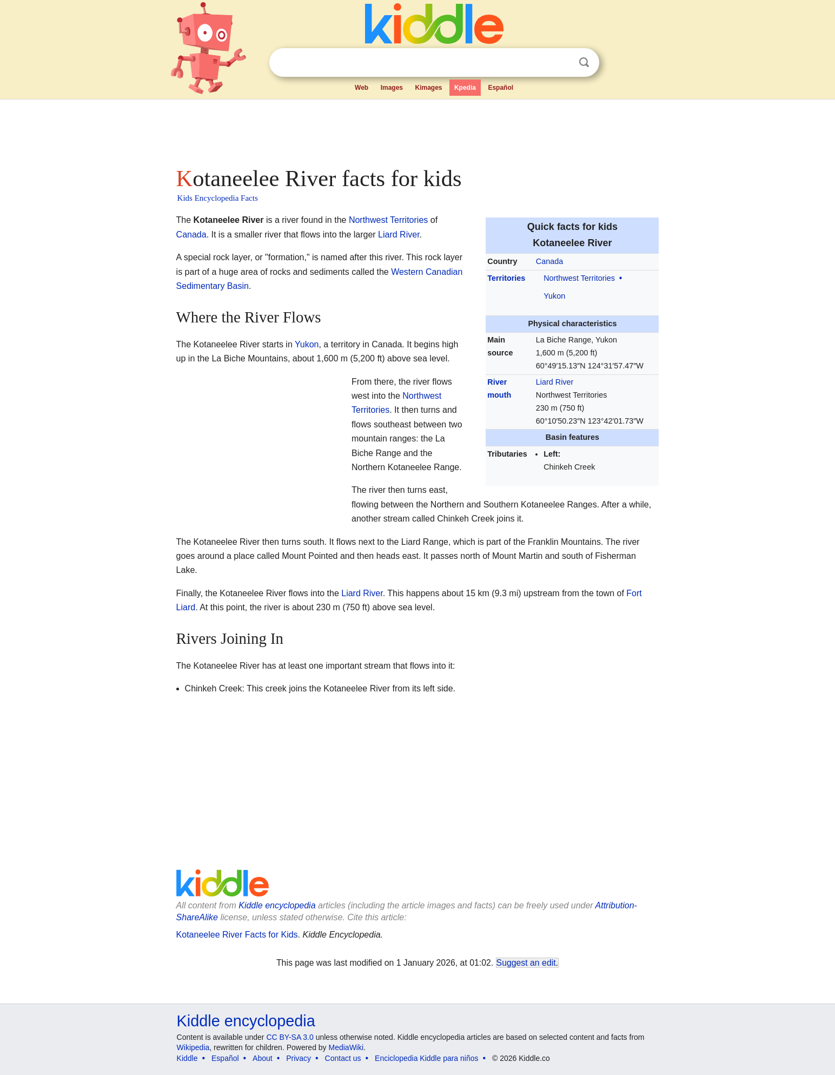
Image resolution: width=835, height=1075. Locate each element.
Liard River (555, 382)
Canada (549, 261)
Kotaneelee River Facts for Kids (237, 934)
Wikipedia (193, 1047)
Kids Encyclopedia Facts (217, 198)
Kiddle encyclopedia (276, 905)
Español (500, 87)
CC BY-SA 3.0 (289, 1037)
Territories (506, 278)
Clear (562, 63)
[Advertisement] (417, 130)
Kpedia (465, 87)
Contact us (343, 1058)
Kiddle (187, 1058)
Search (584, 62)
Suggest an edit (526, 962)
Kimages (428, 87)
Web (361, 87)
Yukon (554, 296)
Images (392, 87)
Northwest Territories (579, 278)
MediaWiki (346, 1047)
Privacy (298, 1058)
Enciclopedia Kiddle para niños (426, 1058)
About (263, 1058)
